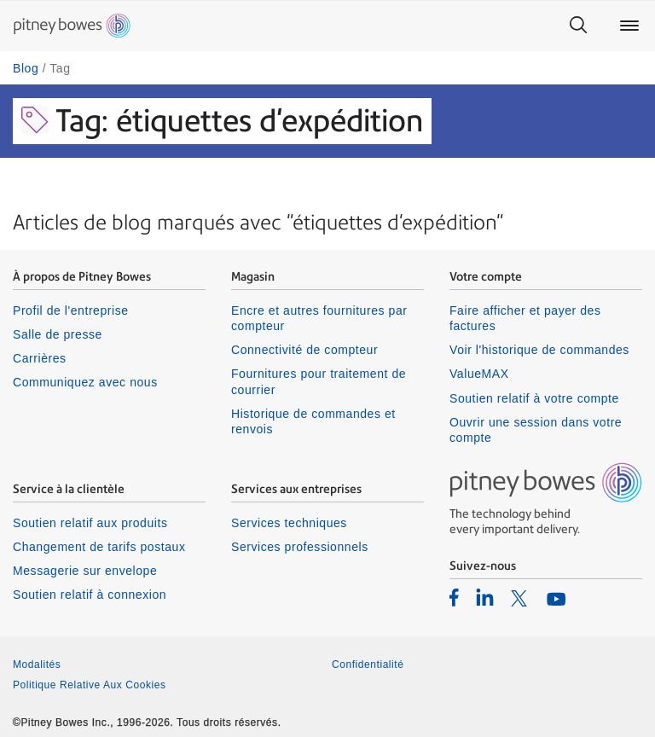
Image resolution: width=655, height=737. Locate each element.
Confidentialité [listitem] (367, 664)
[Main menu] (629, 25)
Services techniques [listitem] (289, 523)
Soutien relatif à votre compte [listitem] (534, 398)
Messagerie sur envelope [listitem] (85, 570)
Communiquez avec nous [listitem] (85, 382)
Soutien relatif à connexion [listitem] (89, 594)
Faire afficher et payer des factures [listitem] (525, 318)
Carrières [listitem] (40, 358)
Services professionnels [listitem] (299, 547)
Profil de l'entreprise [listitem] (71, 310)
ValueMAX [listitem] (479, 373)
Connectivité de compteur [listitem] (304, 350)
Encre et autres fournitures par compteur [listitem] (319, 318)
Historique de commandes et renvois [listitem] (313, 421)
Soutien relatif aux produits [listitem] (90, 523)
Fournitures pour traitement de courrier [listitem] (318, 381)
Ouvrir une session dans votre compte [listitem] (535, 429)
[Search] (578, 25)
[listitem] (454, 597)
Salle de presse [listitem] (57, 334)
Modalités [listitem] (37, 664)
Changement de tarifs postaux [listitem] (99, 547)
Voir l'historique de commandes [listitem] (539, 350)
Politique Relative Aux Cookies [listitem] (89, 685)
